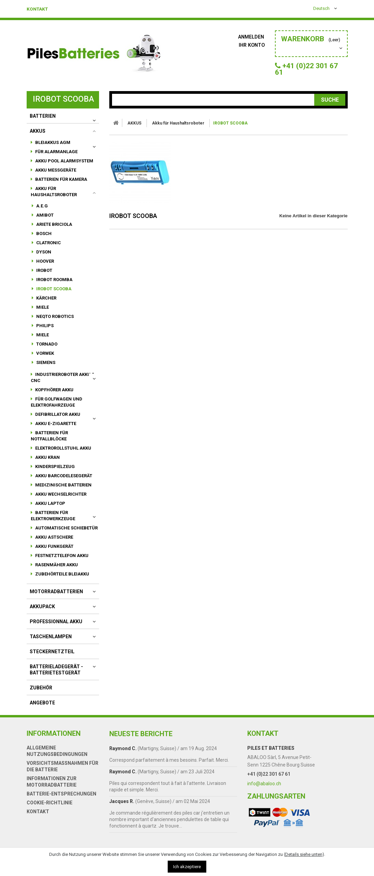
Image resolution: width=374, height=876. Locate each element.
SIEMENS (45, 366)
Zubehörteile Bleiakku (61, 578)
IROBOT (43, 274)
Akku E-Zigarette (55, 427)
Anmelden (251, 36)
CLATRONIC (48, 246)
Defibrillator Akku (57, 418)
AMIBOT (44, 219)
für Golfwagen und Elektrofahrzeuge (56, 406)
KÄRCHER (45, 302)
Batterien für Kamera (60, 183)
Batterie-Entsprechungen (61, 798)
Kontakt (39, 9)
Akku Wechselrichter (60, 498)
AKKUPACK (42, 610)
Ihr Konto (252, 45)
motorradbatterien (56, 595)
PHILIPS (44, 329)
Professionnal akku (56, 625)
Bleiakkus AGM (52, 146)
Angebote (42, 707)
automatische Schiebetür (66, 532)
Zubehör (41, 692)
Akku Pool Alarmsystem (63, 164)
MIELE (42, 311)
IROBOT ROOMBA (53, 283)
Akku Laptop (49, 507)
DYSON (43, 256)
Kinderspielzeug (54, 470)
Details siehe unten (303, 854)
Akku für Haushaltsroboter (54, 195)
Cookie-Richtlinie (49, 806)
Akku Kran (47, 461)
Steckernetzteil (52, 655)
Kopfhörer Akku (53, 393)
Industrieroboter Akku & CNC (63, 381)
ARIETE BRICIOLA (53, 228)
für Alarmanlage (56, 155)
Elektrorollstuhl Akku (62, 452)
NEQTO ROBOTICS (54, 320)
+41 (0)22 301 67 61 (268, 778)
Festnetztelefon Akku (61, 559)
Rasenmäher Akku (56, 568)
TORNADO (46, 348)
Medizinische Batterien (63, 489)
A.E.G (41, 210)
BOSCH (43, 237)
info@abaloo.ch (264, 787)
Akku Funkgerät (53, 550)
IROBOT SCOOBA (53, 292)
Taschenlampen (51, 640)
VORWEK (44, 357)
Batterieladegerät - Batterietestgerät (56, 674)
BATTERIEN (43, 120)
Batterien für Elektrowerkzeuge (53, 519)
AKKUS (37, 135)
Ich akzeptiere (187, 866)
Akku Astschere (53, 541)
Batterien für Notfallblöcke (49, 440)
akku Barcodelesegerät (63, 479)
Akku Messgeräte (55, 174)
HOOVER (44, 265)
